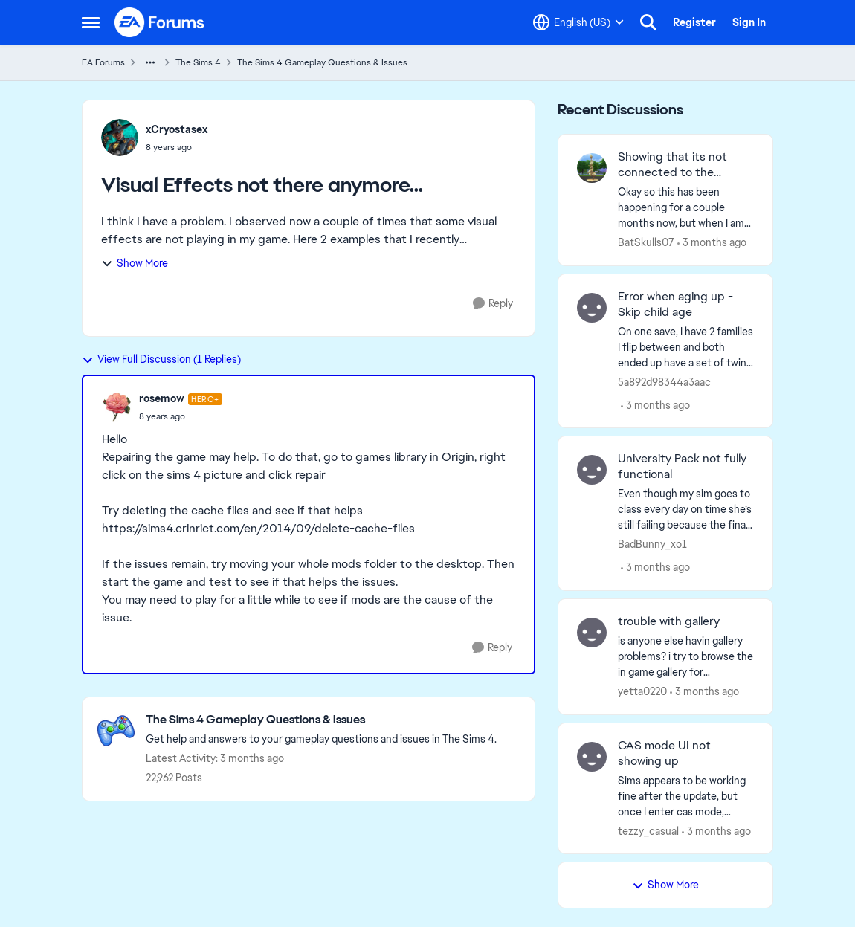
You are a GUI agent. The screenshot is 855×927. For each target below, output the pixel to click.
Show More (134, 263)
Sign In (749, 22)
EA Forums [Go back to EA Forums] (103, 62)
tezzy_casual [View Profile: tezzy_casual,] (648, 830)
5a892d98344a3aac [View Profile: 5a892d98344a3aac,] (664, 381)
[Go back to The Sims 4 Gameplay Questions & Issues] (321, 720)
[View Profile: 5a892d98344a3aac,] (592, 308)
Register (694, 22)
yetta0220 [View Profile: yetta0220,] (642, 691)
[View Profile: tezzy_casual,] (592, 757)
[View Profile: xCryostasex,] (119, 137)
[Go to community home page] (159, 22)
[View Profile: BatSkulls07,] (592, 168)
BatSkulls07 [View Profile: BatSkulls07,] (646, 242)
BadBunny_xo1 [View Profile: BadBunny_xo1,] (652, 544)
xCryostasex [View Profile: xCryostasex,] (176, 129)
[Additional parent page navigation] (150, 62)
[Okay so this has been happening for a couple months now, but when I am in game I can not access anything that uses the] (686, 207)
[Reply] (493, 304)
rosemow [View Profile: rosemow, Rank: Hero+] (161, 398)
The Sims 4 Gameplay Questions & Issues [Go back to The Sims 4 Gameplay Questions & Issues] (322, 62)
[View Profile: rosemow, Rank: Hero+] (117, 407)
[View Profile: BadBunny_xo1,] (592, 470)
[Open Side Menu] (90, 22)
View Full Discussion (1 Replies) (161, 359)
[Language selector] (578, 22)
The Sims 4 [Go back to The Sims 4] (198, 62)
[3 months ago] (711, 243)
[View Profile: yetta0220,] (592, 632)
